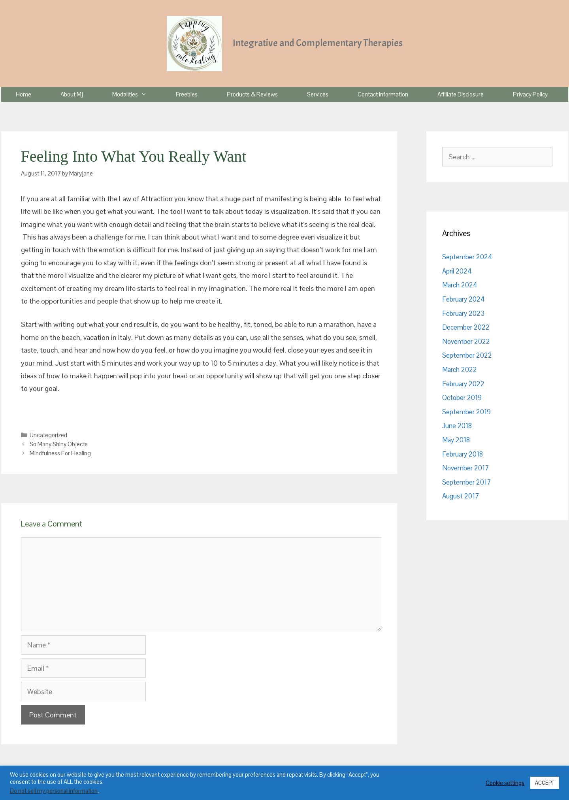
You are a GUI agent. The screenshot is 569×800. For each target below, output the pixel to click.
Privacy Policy (530, 94)
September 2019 (466, 412)
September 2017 (466, 482)
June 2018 (457, 425)
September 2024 (467, 257)
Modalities (136, 94)
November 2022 (466, 341)
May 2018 (456, 440)
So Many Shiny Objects (59, 444)
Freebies (187, 94)
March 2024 (459, 285)
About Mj (71, 94)
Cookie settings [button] (505, 783)
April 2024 (457, 271)
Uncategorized (48, 435)
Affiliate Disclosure (460, 94)
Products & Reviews (252, 94)
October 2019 (462, 397)
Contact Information (383, 94)
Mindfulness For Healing (60, 453)
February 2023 (463, 313)
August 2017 (460, 496)
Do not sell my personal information (54, 790)
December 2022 (466, 327)
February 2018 (462, 454)
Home (23, 94)
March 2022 (459, 369)
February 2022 (463, 383)
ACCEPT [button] (544, 782)
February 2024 (463, 299)
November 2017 (465, 468)
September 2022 (467, 355)
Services (317, 94)
